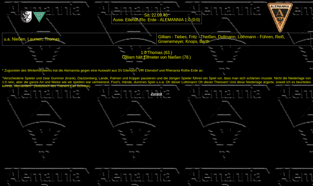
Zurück (156, 94)
